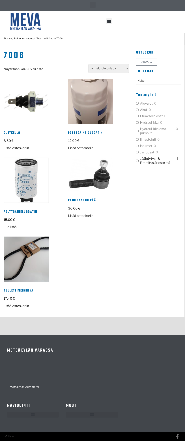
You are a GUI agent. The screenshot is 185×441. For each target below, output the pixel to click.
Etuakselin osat (151, 116)
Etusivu (8, 38)
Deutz (40, 38)
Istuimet (146, 146)
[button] (93, 5)
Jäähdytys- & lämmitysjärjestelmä (155, 161)
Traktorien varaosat (24, 38)
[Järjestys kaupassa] (109, 68)
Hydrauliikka (149, 122)
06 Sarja (50, 38)
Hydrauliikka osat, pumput (153, 131)
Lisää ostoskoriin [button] (16, 148)
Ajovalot (146, 103)
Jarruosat (147, 152)
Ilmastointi (148, 139)
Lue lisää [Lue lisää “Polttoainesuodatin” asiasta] (10, 227)
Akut (143, 110)
